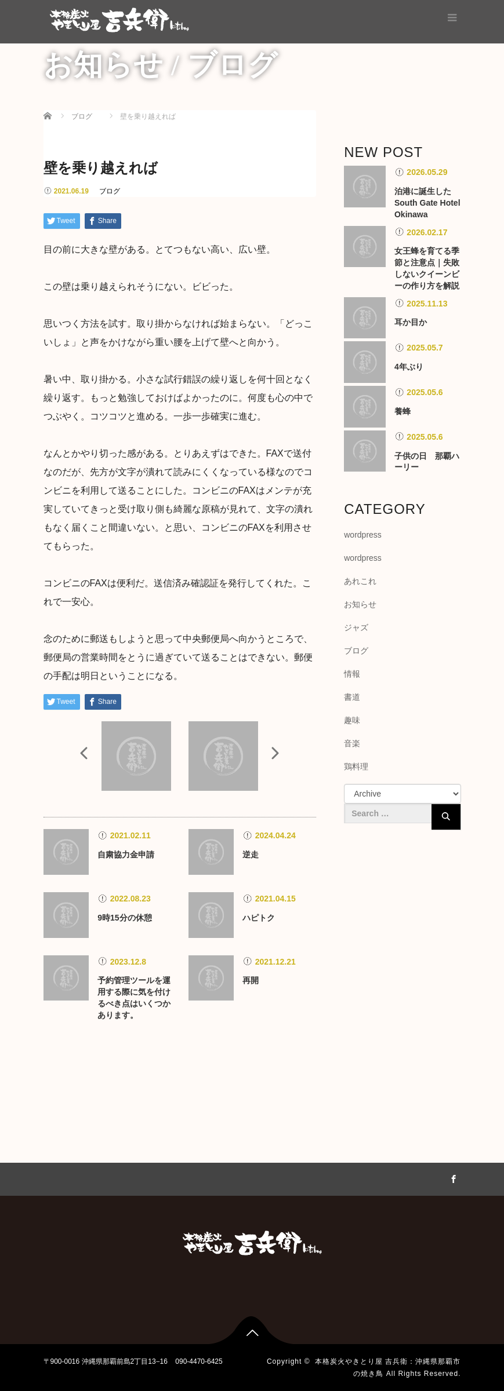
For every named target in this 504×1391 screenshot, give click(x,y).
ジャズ (356, 627)
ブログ (109, 191)
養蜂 (402, 411)
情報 (352, 673)
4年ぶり (408, 366)
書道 (352, 697)
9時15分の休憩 (124, 917)
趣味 (352, 720)
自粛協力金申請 (125, 854)
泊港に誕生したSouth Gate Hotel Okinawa (427, 203)
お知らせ (360, 604)
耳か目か (410, 322)
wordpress (363, 534)
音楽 (352, 743)
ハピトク (258, 917)
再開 (250, 980)
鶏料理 (356, 766)
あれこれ (360, 581)
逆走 (250, 854)
